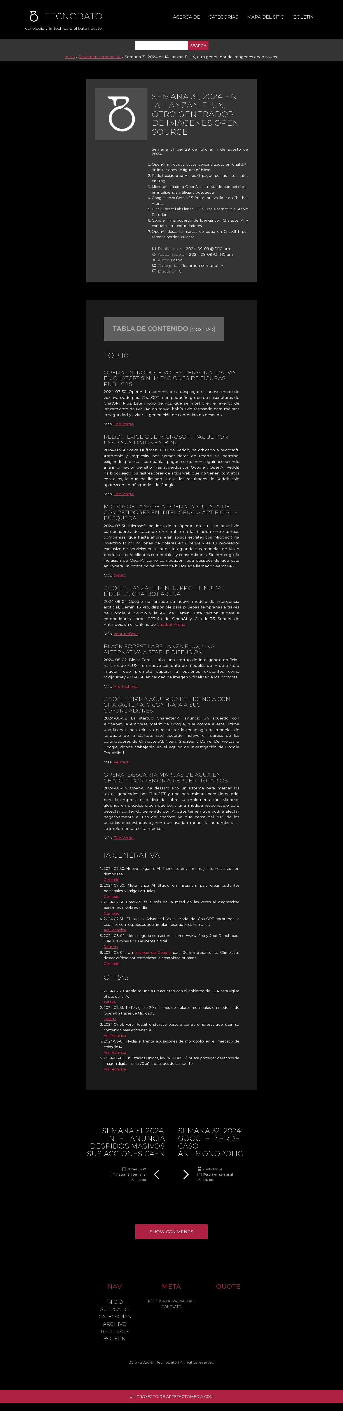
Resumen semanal (131, 1174)
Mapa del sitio (265, 17)
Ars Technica (126, 686)
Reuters (121, 762)
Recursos (115, 1331)
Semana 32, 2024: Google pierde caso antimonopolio (211, 1142)
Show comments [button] (171, 1231)
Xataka (110, 1002)
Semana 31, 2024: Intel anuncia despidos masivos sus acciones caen (126, 1142)
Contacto (171, 1307)
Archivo (114, 1324)
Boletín (303, 17)
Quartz (110, 1019)
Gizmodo (111, 880)
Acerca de (186, 17)
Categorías (223, 17)
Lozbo (176, 260)
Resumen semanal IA (100, 56)
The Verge (124, 424)
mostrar (202, 329)
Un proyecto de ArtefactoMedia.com (172, 1396)
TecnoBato (166, 1362)
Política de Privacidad (171, 1301)
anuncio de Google (153, 953)
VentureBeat (126, 633)
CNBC (119, 575)
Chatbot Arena (171, 624)
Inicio (70, 56)
